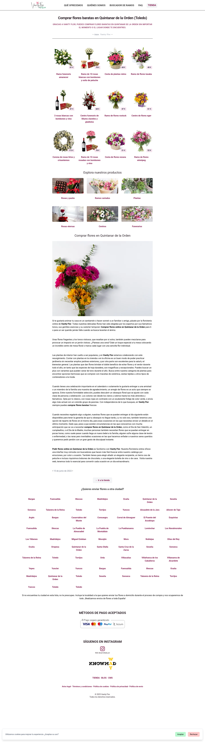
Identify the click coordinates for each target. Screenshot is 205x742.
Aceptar (180, 734)
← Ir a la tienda (102, 480)
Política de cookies (101, 686)
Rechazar (194, 734)
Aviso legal (66, 686)
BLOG (104, 678)
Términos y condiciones (82, 686)
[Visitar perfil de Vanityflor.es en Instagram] (102, 649)
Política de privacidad (119, 686)
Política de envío (136, 686)
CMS (110, 678)
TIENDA (96, 678)
